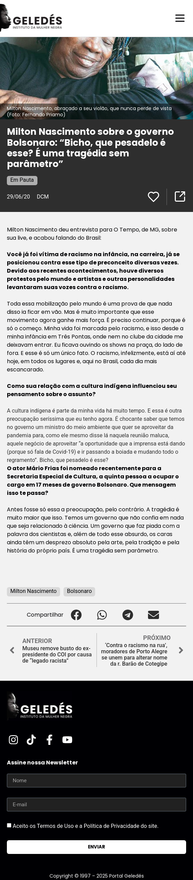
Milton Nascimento (33, 591)
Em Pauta (22, 180)
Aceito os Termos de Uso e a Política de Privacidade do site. (86, 826)
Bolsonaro (79, 591)
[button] (76, 614)
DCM (43, 196)
